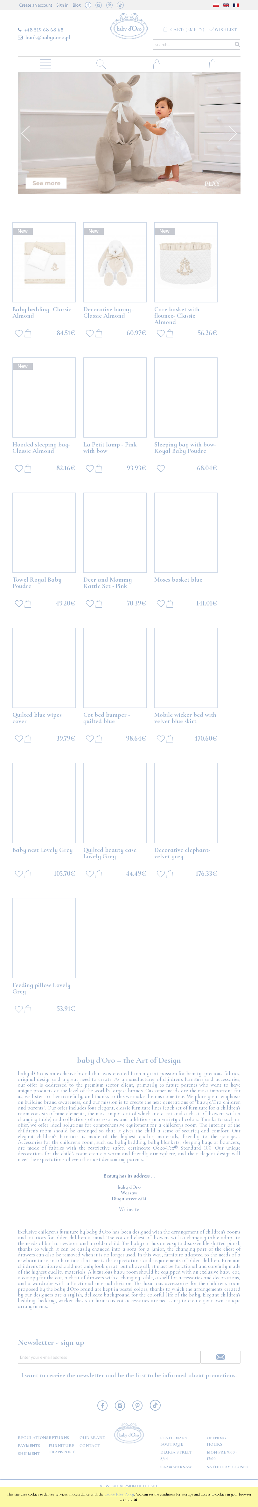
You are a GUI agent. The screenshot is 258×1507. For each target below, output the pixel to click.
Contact (90, 1445)
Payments (29, 1445)
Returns (59, 1437)
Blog (76, 5)
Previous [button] (26, 134)
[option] (129, 133)
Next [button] (233, 134)
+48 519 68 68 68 (44, 29)
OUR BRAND (93, 1437)
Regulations (33, 1437)
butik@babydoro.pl (47, 37)
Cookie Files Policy (119, 1494)
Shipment (29, 1453)
